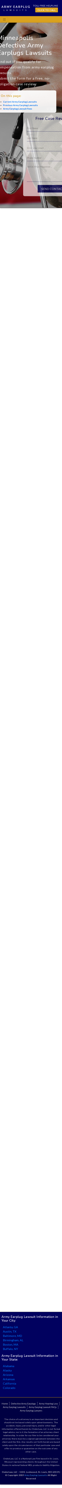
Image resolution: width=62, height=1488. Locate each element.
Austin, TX (9, 1331)
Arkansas (9, 1379)
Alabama (8, 1366)
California (9, 1383)
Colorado (9, 1387)
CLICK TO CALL (46, 10)
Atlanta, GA (10, 1327)
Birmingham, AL (13, 1340)
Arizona (8, 1374)
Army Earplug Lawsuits (14, 1407)
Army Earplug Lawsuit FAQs (43, 1407)
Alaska (7, 1370)
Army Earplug (15, 8)
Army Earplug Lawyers (31, 1410)
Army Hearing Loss (48, 1403)
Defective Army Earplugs (23, 1403)
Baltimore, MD (12, 1335)
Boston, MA (10, 1344)
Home (5, 1403)
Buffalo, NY (10, 1349)
